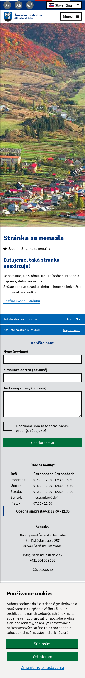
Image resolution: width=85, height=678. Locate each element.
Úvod (9, 248)
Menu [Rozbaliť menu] (71, 16)
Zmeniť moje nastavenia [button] (42, 667)
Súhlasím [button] (42, 643)
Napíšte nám (71, 330)
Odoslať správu (42, 442)
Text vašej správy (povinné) (24, 388)
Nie (79, 319)
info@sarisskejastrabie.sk (42, 555)
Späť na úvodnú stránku (21, 301)
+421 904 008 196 (42, 560)
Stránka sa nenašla (35, 248)
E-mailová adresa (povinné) (25, 369)
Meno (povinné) (15, 351)
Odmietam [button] (42, 656)
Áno (70, 319)
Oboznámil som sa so (42, 428)
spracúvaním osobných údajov (42, 428)
